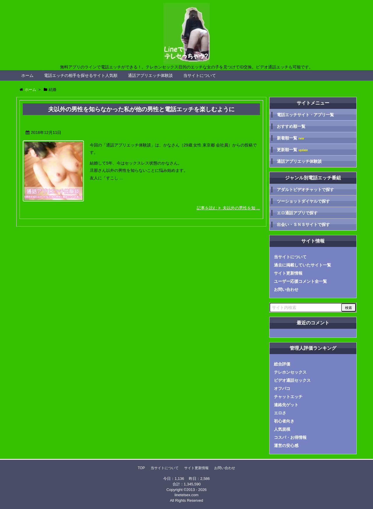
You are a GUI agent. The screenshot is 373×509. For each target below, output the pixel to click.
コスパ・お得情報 (290, 437)
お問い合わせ (286, 289)
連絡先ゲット (286, 404)
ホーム (27, 75)
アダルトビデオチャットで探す (305, 190)
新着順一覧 (290, 138)
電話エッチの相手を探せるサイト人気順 (80, 75)
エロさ (280, 413)
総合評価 (282, 364)
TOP (141, 468)
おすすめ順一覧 (291, 126)
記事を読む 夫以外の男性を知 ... (228, 208)
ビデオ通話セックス (292, 380)
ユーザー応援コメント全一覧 (300, 281)
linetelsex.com (186, 495)
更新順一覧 (292, 150)
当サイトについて (199, 75)
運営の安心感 (286, 445)
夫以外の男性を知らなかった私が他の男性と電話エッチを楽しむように (141, 109)
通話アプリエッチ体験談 (150, 75)
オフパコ (282, 388)
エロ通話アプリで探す (297, 213)
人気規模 (282, 429)
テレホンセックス (290, 372)
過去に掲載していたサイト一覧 (302, 265)
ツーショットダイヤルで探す (303, 201)
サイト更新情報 (288, 273)
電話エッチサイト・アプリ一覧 (305, 115)
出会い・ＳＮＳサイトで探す (303, 224)
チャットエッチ (288, 396)
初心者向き (284, 421)
